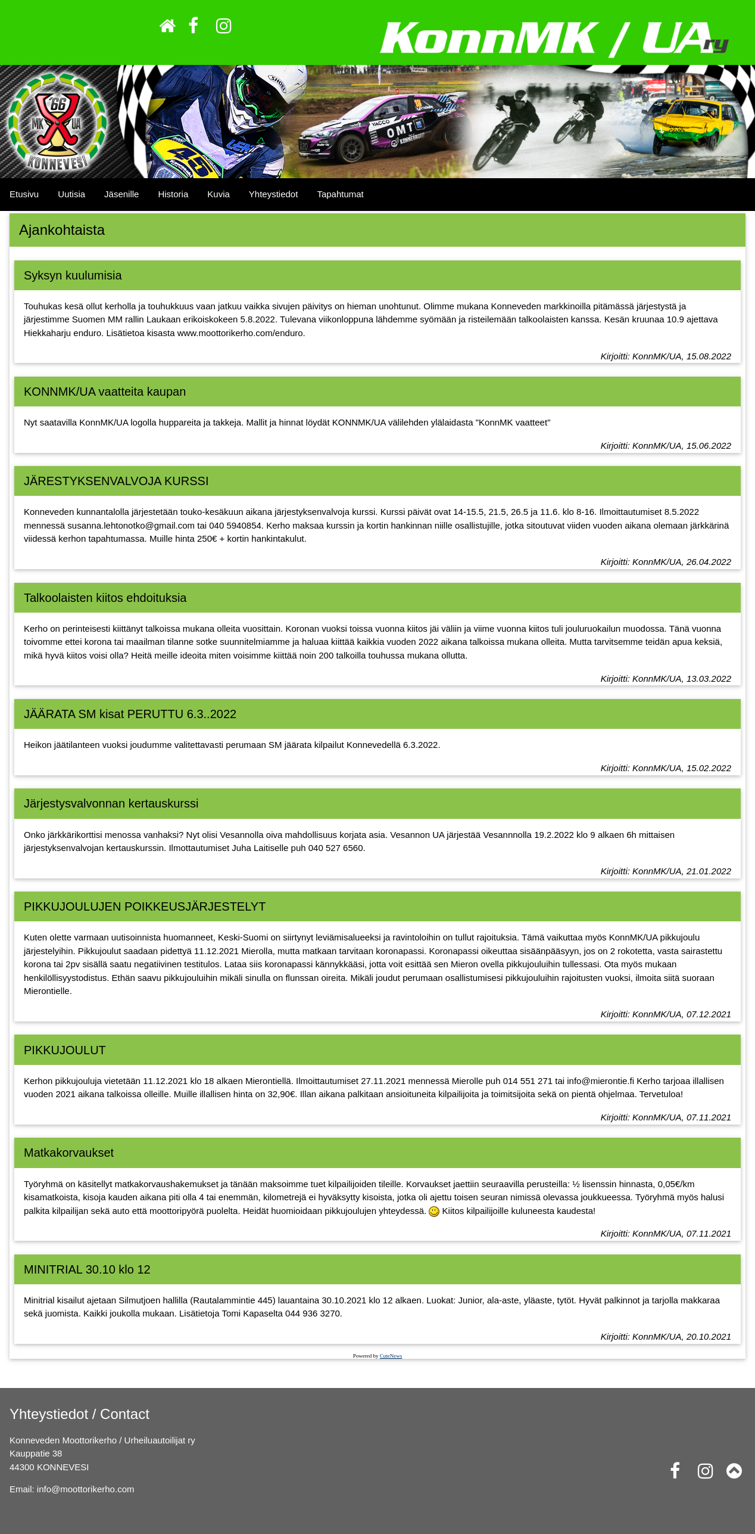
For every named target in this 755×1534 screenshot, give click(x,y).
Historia (173, 194)
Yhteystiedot (273, 194)
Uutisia (71, 194)
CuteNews (391, 1356)
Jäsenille (121, 194)
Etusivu (24, 194)
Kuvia (218, 194)
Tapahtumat (340, 194)
